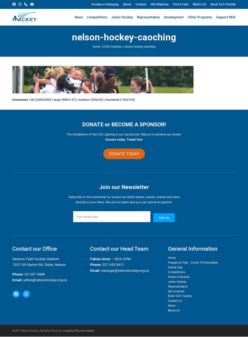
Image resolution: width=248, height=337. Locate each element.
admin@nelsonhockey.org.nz (45, 280)
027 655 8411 (113, 265)
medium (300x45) (90, 100)
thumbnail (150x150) (120, 100)
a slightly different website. (79, 331)
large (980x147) (65, 100)
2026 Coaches (112, 46)
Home (96, 46)
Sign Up (164, 217)
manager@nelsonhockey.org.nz (125, 271)
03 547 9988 (35, 274)
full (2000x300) (40, 100)
